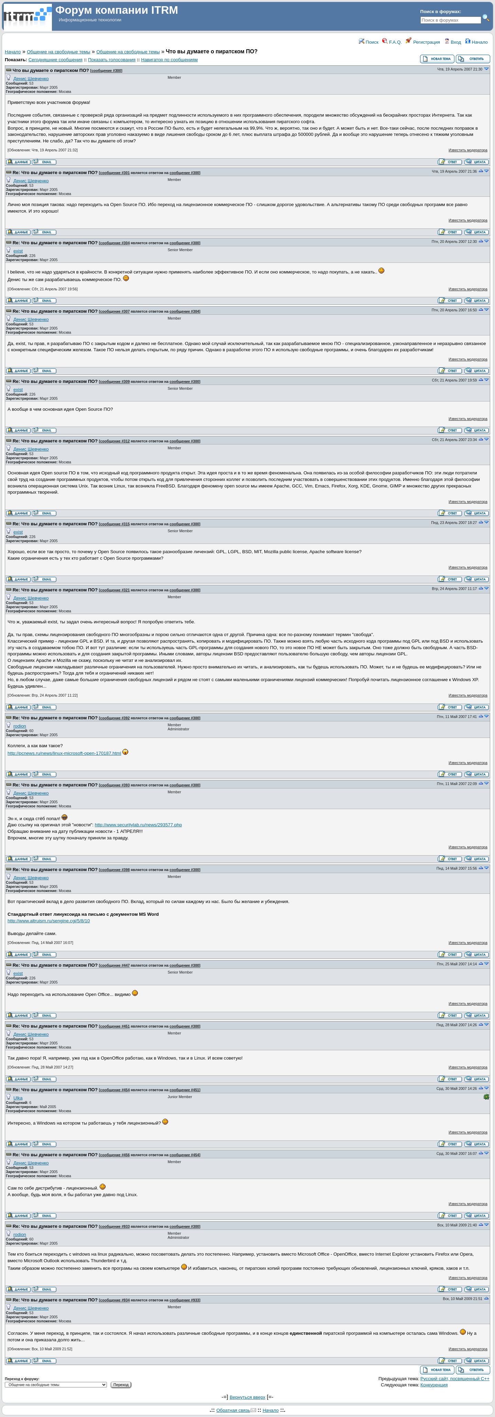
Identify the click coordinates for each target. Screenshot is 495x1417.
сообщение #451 (115, 1026)
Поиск (368, 42)
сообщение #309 (115, 381)
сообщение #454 (115, 1090)
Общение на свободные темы (58, 51)
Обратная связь (233, 1410)
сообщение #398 (115, 870)
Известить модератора (468, 150)
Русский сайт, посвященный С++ (455, 1378)
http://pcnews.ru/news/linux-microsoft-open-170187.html (64, 753)
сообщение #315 (115, 524)
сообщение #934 (115, 1300)
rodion (19, 726)
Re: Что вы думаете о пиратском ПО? (55, 172)
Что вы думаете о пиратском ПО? (51, 70)
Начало (476, 42)
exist (18, 251)
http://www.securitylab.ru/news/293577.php (138, 824)
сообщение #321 (115, 590)
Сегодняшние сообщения (55, 59)
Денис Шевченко (31, 78)
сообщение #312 (115, 441)
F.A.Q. (392, 42)
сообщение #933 (115, 1226)
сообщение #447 (115, 965)
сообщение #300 (106, 70)
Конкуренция (434, 1384)
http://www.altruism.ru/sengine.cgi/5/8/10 (49, 920)
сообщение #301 (115, 173)
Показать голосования (111, 59)
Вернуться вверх (247, 1397)
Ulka (18, 1098)
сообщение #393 (115, 785)
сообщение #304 (115, 243)
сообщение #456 (115, 1155)
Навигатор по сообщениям (169, 59)
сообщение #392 (115, 718)
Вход (452, 42)
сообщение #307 (115, 311)
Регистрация (423, 42)
